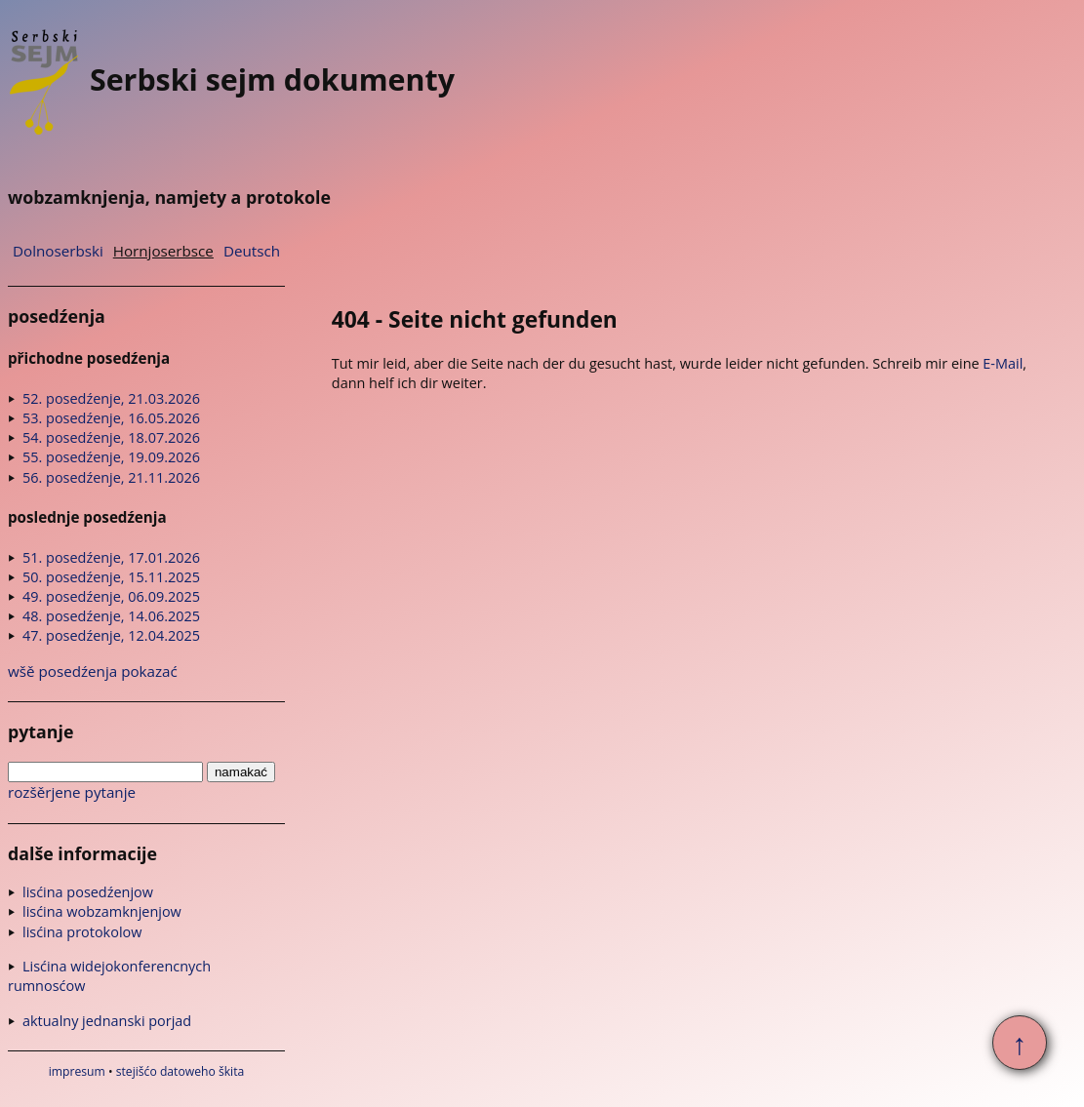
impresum (77, 1071)
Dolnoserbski (58, 250)
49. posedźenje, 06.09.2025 (111, 596)
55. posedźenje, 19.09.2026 (111, 457)
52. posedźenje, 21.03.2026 (111, 398)
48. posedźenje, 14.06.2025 (111, 616)
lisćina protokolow (81, 932)
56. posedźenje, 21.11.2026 (111, 477)
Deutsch (251, 250)
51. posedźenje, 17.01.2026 (111, 557)
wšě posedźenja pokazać (93, 671)
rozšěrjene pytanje (72, 792)
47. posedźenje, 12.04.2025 (111, 635)
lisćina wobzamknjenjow (101, 911)
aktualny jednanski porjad (106, 1020)
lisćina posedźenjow (87, 892)
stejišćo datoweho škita (180, 1071)
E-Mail (1003, 363)
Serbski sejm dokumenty (231, 79)
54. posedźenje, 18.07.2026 (111, 437)
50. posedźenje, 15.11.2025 (111, 577)
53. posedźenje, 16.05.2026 (111, 418)
